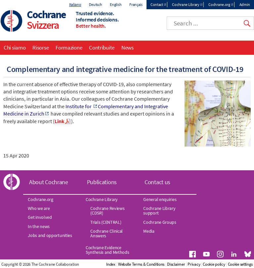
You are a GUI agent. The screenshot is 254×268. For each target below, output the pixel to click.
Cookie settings (240, 264)
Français (136, 4)
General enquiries (159, 199)
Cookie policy (214, 264)
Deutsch (95, 4)
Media (148, 231)
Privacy (194, 264)
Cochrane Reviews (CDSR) (107, 210)
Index (110, 264)
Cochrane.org (219, 4)
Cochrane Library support (159, 210)
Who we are (39, 208)
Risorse (40, 47)
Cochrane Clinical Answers (106, 233)
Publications (102, 182)
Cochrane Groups (159, 222)
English (115, 4)
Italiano (75, 4)
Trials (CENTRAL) (105, 222)
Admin (244, 4)
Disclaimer (176, 264)
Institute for (79, 106)
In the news (39, 226)
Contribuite (101, 47)
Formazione (69, 47)
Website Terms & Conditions (141, 264)
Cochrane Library (185, 4)
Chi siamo (14, 47)
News (127, 47)
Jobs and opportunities (50, 235)
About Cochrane (48, 182)
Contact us (157, 182)
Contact (156, 4)
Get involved (40, 217)
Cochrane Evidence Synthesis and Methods (107, 250)
